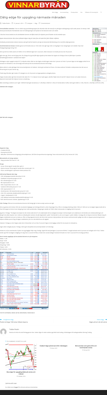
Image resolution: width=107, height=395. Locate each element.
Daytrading (8, 312)
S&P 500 (17, 312)
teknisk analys (31, 312)
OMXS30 (13, 312)
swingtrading (23, 312)
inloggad (16, 387)
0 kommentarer (45, 23)
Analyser (30, 23)
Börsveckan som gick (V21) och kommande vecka (86, 346)
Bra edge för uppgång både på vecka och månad (21, 373)
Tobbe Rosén (6, 23)
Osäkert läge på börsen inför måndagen (53, 346)
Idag (36, 23)
